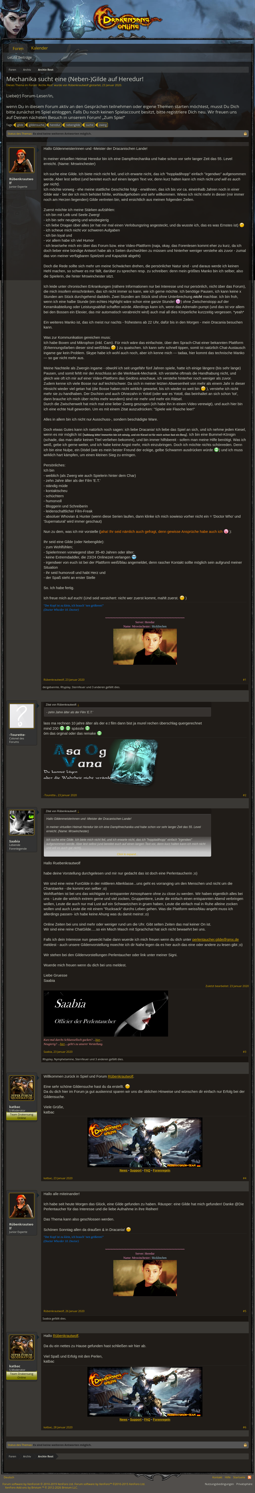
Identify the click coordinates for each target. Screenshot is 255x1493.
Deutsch (9, 1477)
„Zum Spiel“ (113, 117)
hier (97, 1040)
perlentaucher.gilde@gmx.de (215, 939)
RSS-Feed (249, 1477)
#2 (244, 795)
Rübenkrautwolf (78, 85)
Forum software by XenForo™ (109, 1484)
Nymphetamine (64, 1059)
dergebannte (51, 687)
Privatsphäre (244, 1484)
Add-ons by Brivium (41, 1487)
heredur (55, 125)
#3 (244, 1051)
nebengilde (72, 125)
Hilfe (228, 1477)
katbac (14, 1107)
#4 (244, 1178)
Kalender (39, 48)
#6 (244, 1427)
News (123, 1170)
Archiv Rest (45, 85)
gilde (19, 125)
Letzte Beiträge (19, 57)
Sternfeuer (79, 687)
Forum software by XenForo (38, 1484)
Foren (18, 48)
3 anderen (98, 687)
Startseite (239, 1477)
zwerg (102, 125)
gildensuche (35, 125)
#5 (244, 1311)
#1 (244, 679)
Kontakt (217, 1477)
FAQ (147, 1170)
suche (88, 125)
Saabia (14, 841)
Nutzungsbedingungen (219, 1484)
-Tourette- (17, 735)
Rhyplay (65, 687)
